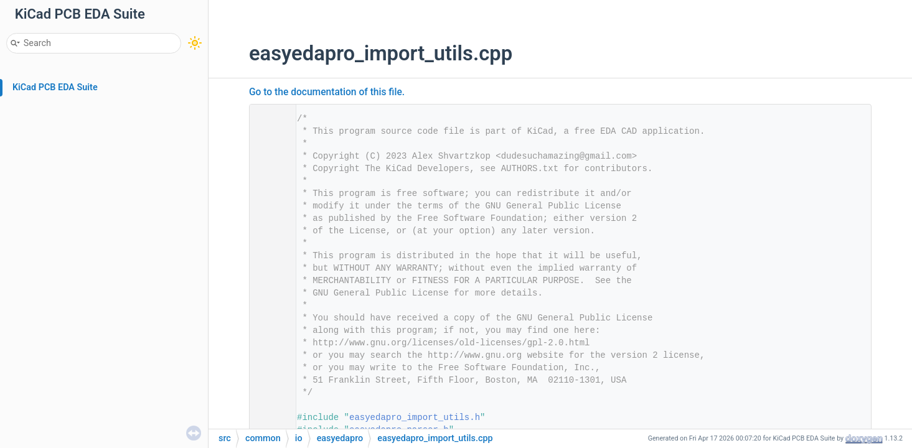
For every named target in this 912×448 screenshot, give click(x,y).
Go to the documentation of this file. (327, 92)
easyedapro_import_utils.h (414, 417)
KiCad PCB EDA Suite (55, 87)
